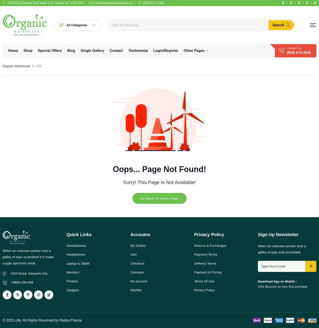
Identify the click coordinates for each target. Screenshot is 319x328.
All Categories (77, 25)
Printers (72, 281)
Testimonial (138, 51)
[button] (313, 25)
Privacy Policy (204, 290)
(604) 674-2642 (153, 2)
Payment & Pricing (207, 272)
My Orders (138, 245)
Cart (133, 254)
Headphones (75, 254)
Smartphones (76, 245)
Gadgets (72, 290)
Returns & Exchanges (210, 245)
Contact (116, 51)
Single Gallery (92, 51)
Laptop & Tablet (78, 263)
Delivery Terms (205, 263)
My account (138, 281)
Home (13, 51)
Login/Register (165, 51)
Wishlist (136, 290)
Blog (71, 51)
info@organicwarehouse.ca (114, 2)
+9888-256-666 (22, 282)
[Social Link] (283, 2)
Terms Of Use (204, 281)
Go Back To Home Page (159, 198)
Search (281, 25)
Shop (28, 51)
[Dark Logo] (25, 25)
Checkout (137, 263)
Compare (137, 272)
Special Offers (50, 51)
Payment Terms (205, 254)
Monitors (72, 272)
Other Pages (194, 51)
